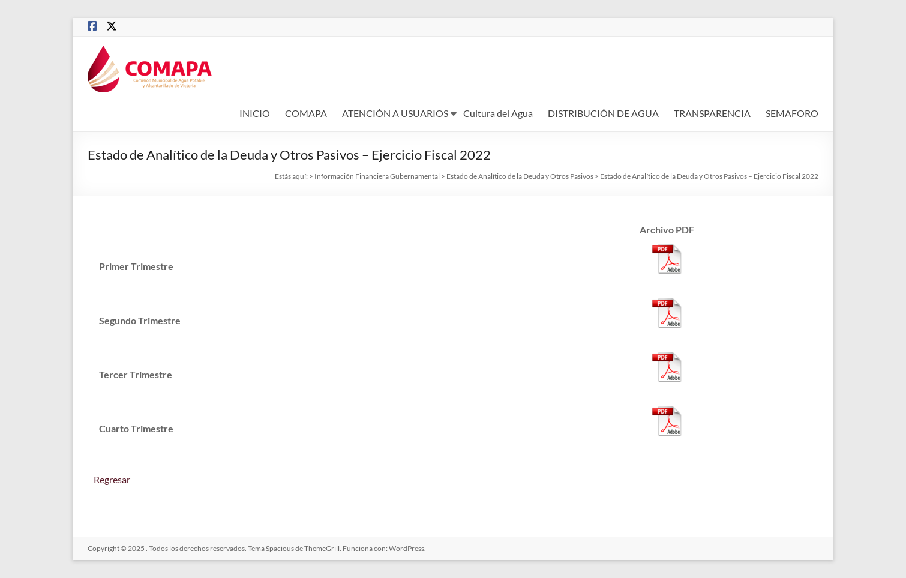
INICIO (254, 113)
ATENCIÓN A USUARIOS (395, 113)
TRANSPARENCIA (712, 113)
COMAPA (306, 113)
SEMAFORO (792, 113)
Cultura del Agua (498, 113)
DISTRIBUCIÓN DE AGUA (603, 113)
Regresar (112, 479)
